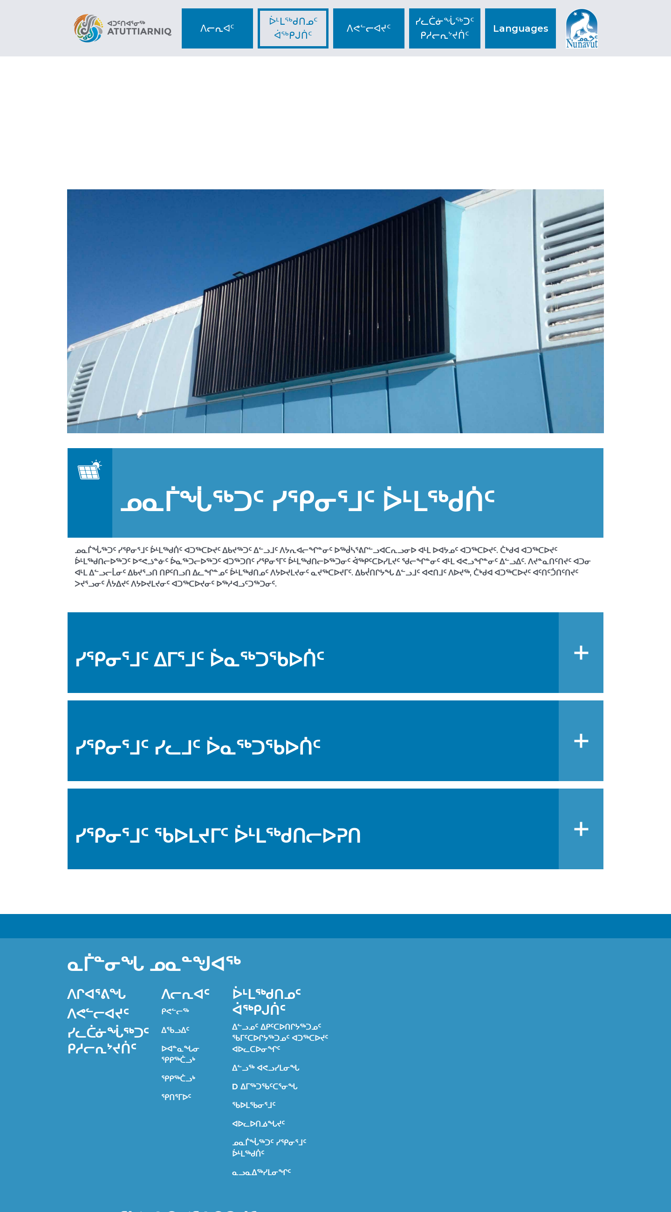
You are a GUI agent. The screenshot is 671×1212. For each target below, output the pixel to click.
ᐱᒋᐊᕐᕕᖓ (96, 994)
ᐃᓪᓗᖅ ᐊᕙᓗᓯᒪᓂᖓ (265, 1068)
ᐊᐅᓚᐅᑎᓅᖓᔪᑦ (258, 1124)
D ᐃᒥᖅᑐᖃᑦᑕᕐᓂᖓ (264, 1086)
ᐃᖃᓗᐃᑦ (175, 1030)
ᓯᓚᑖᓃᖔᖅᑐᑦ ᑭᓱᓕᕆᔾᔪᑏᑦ (444, 28)
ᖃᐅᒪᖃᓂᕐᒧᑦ (253, 1105)
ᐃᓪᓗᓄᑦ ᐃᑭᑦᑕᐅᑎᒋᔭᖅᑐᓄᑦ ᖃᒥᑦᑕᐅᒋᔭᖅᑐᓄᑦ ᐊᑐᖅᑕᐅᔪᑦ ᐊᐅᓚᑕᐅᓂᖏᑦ (280, 1038)
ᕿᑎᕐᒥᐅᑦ (176, 1097)
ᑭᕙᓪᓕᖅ (175, 1011)
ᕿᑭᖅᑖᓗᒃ (178, 1078)
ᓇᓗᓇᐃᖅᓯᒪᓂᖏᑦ (261, 1172)
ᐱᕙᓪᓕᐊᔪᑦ (369, 28)
